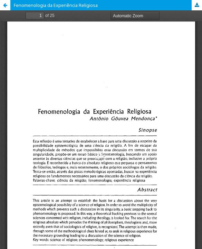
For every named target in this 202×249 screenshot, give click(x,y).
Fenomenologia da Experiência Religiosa (56, 5)
